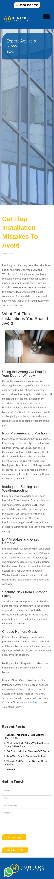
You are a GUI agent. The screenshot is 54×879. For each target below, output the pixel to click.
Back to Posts (15, 850)
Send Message (14, 837)
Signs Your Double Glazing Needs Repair (26, 756)
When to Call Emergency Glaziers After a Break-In (26, 763)
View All (10, 769)
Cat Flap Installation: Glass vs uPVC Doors (27, 751)
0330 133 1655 (28, 5)
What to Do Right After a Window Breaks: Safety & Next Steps (27, 744)
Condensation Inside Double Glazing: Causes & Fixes (24, 736)
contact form (31, 702)
